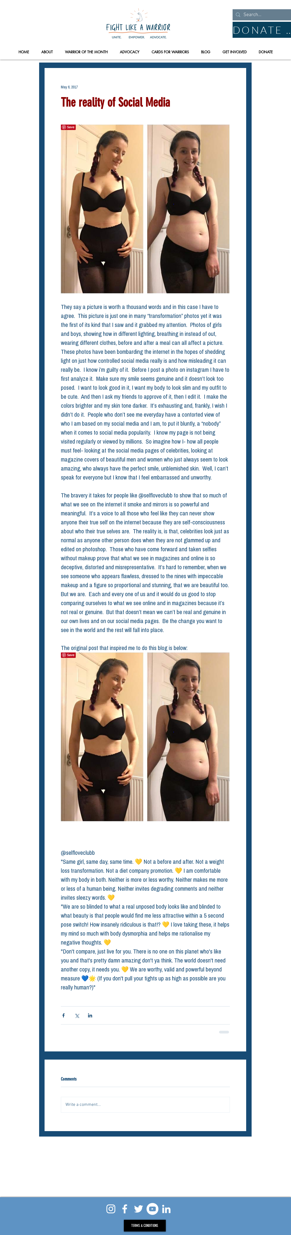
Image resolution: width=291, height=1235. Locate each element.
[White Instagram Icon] (111, 1209)
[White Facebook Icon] (125, 1209)
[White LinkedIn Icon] (166, 1209)
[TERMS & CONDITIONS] (145, 1225)
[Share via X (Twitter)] (76, 1015)
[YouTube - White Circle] (152, 1209)
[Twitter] (139, 1209)
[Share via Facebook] (63, 1015)
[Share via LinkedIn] (90, 1015)
